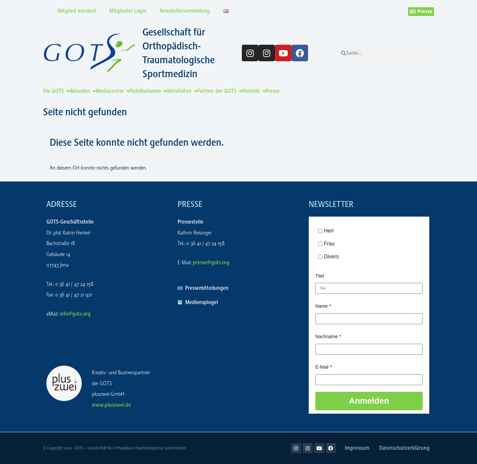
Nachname (326, 336)
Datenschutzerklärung (404, 448)
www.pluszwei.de (111, 405)
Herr (329, 230)
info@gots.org (75, 314)
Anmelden (369, 400)
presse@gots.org (211, 262)
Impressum (357, 448)
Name (321, 306)
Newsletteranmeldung (185, 11)
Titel (319, 276)
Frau (329, 243)
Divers (331, 256)
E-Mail (322, 367)
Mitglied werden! (76, 11)
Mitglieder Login (127, 11)
